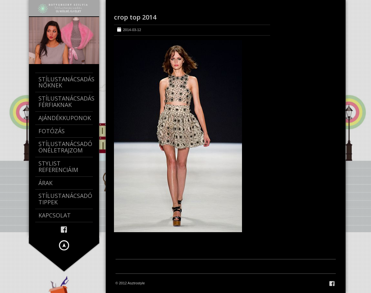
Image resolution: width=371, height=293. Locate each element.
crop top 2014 (135, 17)
